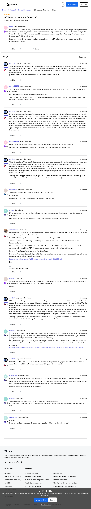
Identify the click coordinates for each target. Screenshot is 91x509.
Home (4, 10)
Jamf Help (8, 473)
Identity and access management (64, 476)
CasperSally (13, 189)
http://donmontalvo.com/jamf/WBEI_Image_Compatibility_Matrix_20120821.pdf (35, 259)
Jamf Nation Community (13, 480)
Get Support (12, 10)
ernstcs (11, 210)
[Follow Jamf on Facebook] (21, 462)
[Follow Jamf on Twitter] (6, 462)
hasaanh (12, 278)
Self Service (57, 473)
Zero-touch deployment (33, 476)
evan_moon (13, 375)
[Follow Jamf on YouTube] (13, 462)
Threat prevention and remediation (65, 483)
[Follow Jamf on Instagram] (17, 462)
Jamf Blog (8, 483)
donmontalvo (13, 230)
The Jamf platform (31, 473)
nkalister (12, 330)
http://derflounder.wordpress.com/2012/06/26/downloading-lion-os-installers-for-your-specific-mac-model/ (46, 347)
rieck (11, 27)
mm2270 (12, 63)
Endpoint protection (60, 480)
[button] (4, 5)
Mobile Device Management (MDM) (37, 480)
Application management (33, 483)
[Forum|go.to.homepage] (12, 4)
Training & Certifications (13, 476)
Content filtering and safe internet (64, 486)
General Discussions (25, 10)
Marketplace (9, 486)
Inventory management (33, 486)
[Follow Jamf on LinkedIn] (9, 462)
